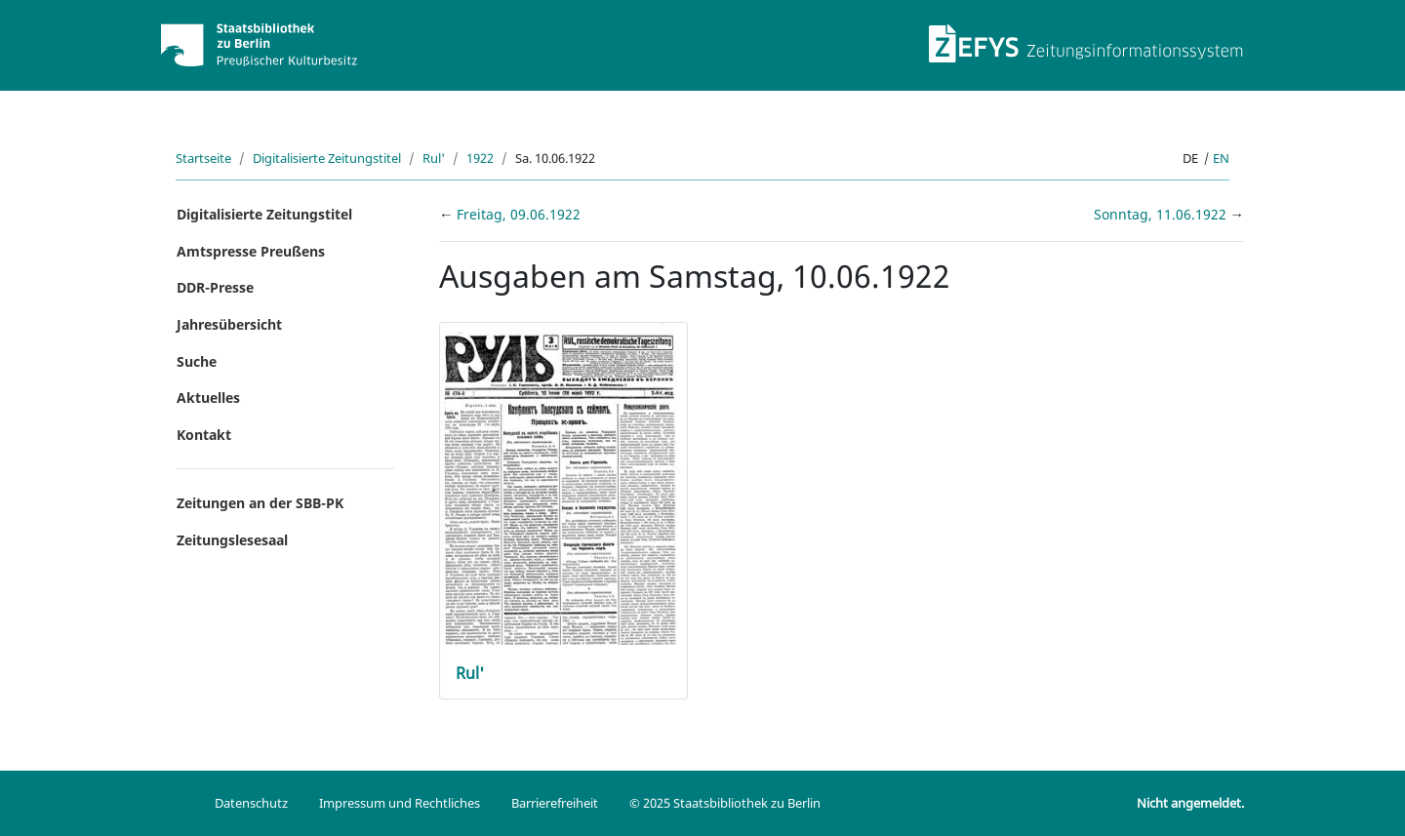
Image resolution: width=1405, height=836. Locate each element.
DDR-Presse (215, 287)
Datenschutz (251, 803)
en (1221, 158)
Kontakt (204, 434)
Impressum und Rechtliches (399, 803)
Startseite (203, 158)
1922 (480, 158)
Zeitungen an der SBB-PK (260, 503)
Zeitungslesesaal (232, 540)
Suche (197, 361)
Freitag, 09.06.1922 (519, 214)
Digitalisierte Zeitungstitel (327, 158)
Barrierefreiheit (554, 803)
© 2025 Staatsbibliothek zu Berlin (725, 803)
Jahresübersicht (229, 324)
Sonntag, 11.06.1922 (1162, 214)
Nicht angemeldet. (1190, 803)
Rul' (433, 158)
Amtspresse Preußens (251, 251)
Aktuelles (208, 397)
